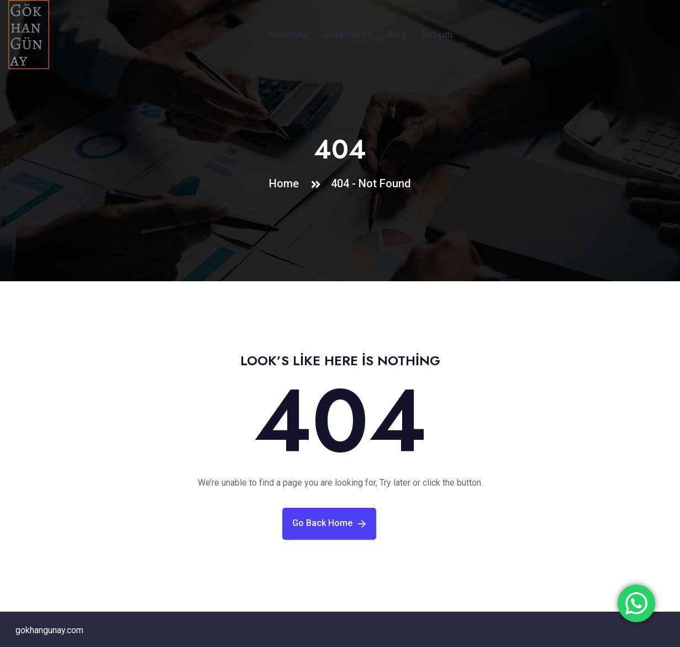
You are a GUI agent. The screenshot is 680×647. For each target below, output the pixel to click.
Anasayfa (287, 34)
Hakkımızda (347, 34)
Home (286, 183)
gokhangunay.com (49, 630)
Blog (396, 34)
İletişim (437, 34)
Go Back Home (329, 523)
